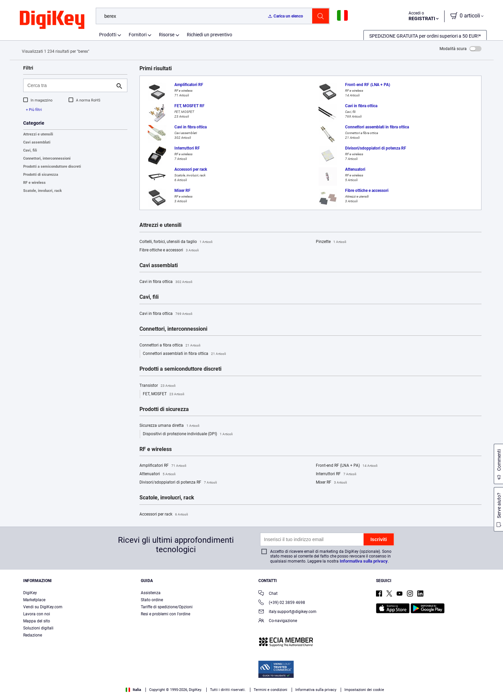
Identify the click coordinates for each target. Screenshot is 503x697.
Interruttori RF (336, 474)
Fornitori (137, 34)
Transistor (157, 386)
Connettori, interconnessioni (47, 158)
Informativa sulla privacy (364, 561)
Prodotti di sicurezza (40, 174)
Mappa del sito (36, 621)
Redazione (32, 635)
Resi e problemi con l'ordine (165, 614)
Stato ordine (152, 600)
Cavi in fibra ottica (165, 282)
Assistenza (151, 592)
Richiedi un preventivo (209, 34)
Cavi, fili (30, 150)
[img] (52, 20)
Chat (268, 594)
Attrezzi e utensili (38, 134)
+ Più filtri (34, 110)
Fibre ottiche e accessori (169, 250)
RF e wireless (34, 182)
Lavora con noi (36, 614)
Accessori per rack (163, 514)
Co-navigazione (277, 621)
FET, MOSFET (163, 394)
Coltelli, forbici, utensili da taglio (175, 242)
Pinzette (331, 242)
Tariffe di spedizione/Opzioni (167, 607)
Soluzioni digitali (38, 628)
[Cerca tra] (70, 85)
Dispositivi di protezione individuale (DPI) (188, 434)
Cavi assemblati (36, 142)
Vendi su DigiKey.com (42, 607)
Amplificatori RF (162, 466)
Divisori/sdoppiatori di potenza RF (178, 483)
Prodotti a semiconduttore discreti (52, 166)
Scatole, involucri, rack (42, 191)
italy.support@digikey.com (287, 612)
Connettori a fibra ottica (169, 345)
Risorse (166, 34)
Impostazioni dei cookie (364, 690)
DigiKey (30, 592)
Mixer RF (331, 483)
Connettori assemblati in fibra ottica (184, 354)
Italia (133, 690)
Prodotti (107, 34)
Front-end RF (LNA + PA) (346, 466)
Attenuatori (157, 474)
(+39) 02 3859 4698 (281, 603)
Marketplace (34, 600)
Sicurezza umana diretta (169, 426)
